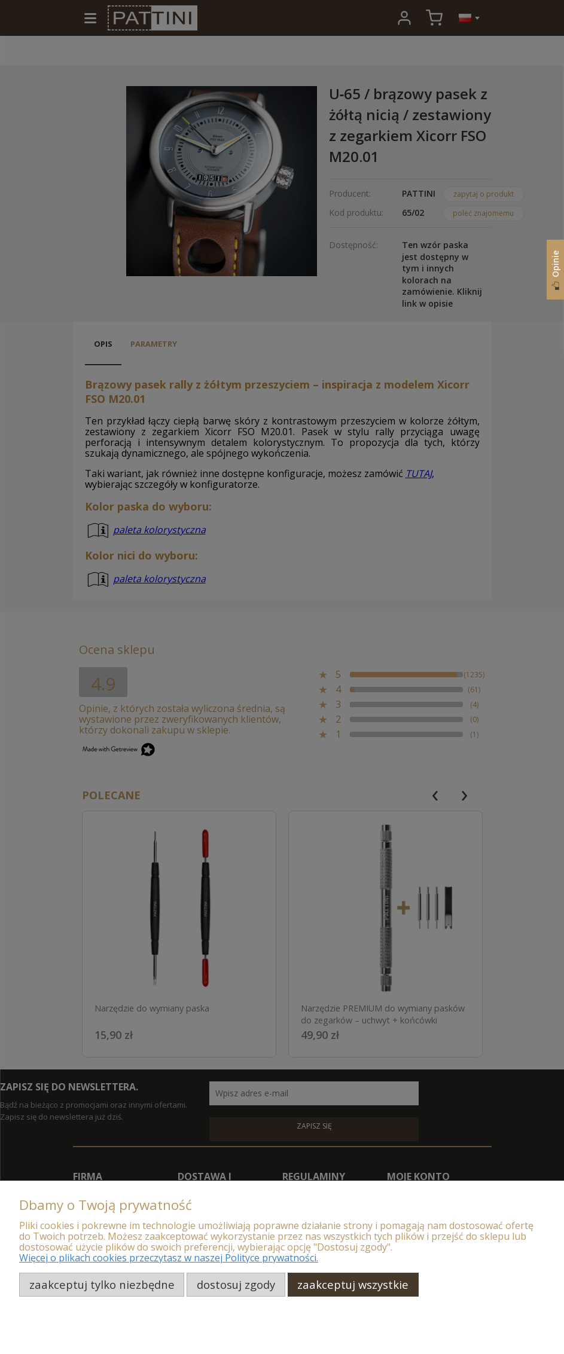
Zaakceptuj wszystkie (352, 1284)
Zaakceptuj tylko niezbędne (102, 1284)
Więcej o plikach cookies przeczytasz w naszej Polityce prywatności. (168, 1257)
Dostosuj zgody (236, 1284)
